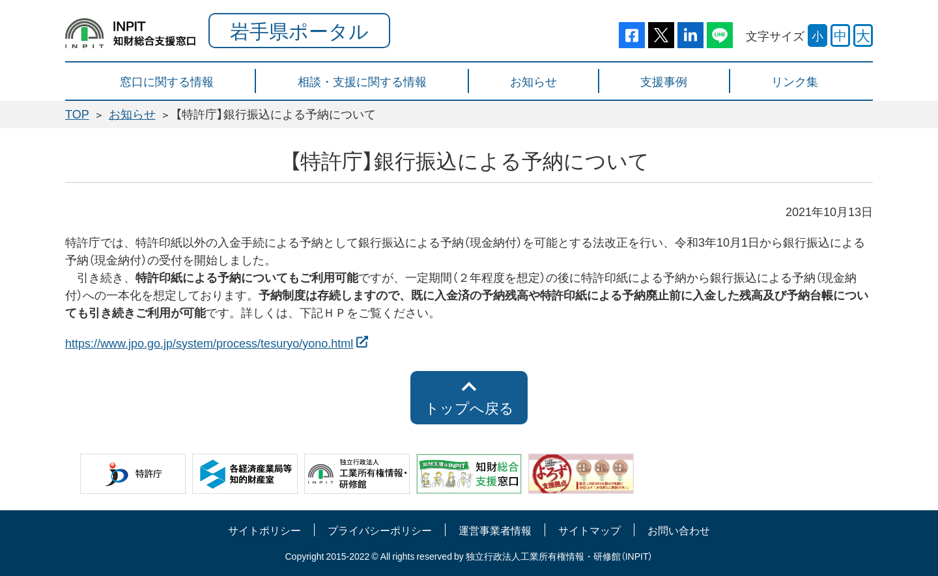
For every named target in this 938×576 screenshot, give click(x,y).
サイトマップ (589, 530)
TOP (77, 114)
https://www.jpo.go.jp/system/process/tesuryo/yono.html (209, 342)
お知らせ (132, 114)
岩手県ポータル (299, 30)
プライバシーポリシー (380, 530)
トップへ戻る (469, 407)
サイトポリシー (264, 530)
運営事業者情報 (495, 530)
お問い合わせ (678, 530)
